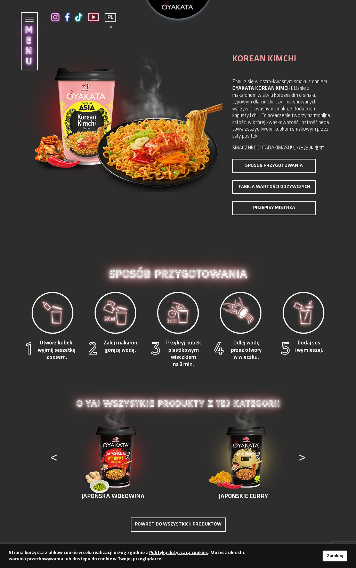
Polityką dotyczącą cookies (178, 552)
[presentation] (54, 459)
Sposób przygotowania (274, 165)
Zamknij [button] (335, 556)
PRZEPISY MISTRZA (274, 207)
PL (110, 17)
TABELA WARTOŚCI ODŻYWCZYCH (274, 186)
